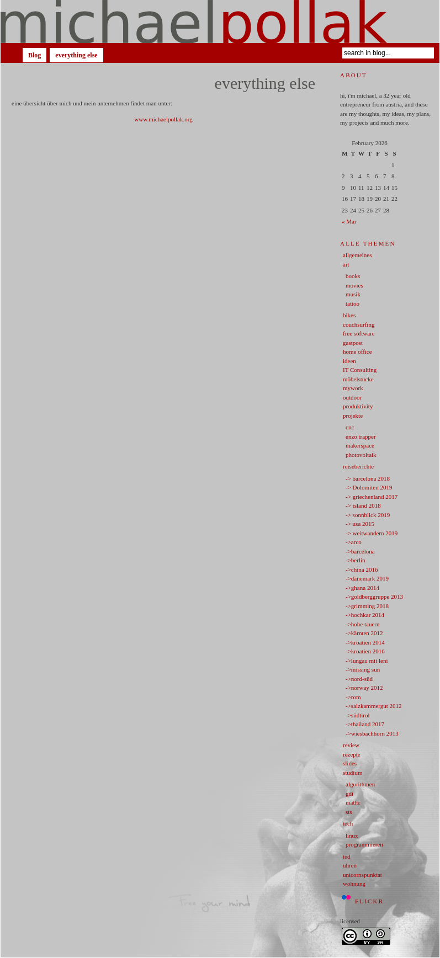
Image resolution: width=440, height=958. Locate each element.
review (351, 745)
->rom (353, 697)
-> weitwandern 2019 (371, 533)
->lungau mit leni (367, 660)
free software (359, 333)
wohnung (354, 883)
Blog (34, 55)
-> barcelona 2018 (368, 478)
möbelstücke (358, 379)
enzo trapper (361, 436)
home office (357, 351)
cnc (350, 427)
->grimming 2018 (367, 606)
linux (352, 835)
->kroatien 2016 (365, 651)
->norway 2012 (364, 687)
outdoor (352, 397)
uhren (350, 865)
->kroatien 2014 (365, 642)
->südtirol (357, 715)
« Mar (349, 221)
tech (348, 823)
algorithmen (360, 784)
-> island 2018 (363, 505)
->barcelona (360, 551)
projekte (353, 415)
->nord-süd (359, 678)
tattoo (352, 303)
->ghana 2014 (362, 587)
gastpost (353, 342)
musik (353, 294)
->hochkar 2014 (365, 614)
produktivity (358, 406)
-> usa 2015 (360, 523)
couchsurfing (358, 324)
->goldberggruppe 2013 (374, 596)
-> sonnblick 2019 (368, 515)
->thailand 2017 (365, 724)
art (346, 264)
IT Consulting (360, 369)
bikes (349, 315)
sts (349, 811)
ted (346, 856)
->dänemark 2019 (367, 578)
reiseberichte (358, 466)
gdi (349, 793)
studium (352, 772)
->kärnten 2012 (364, 633)
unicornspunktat (362, 874)
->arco (354, 542)
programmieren (364, 844)
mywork (353, 388)
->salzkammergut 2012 (374, 705)
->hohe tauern (362, 624)
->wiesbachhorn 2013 (372, 733)
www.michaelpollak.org (163, 119)
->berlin (355, 560)
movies (354, 285)
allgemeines (357, 255)
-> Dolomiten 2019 (369, 487)
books (353, 276)
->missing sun (363, 669)
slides (350, 763)
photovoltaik (361, 454)
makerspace (360, 445)
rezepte (352, 754)
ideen (349, 361)
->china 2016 (362, 569)
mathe (353, 802)
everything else (76, 55)
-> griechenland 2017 (371, 496)
